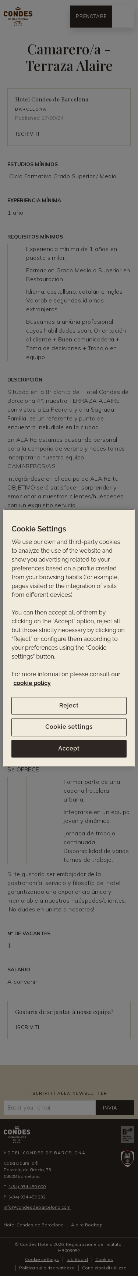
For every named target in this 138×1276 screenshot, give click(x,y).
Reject (69, 705)
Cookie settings (69, 727)
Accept (68, 748)
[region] (68, 638)
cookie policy (31, 683)
